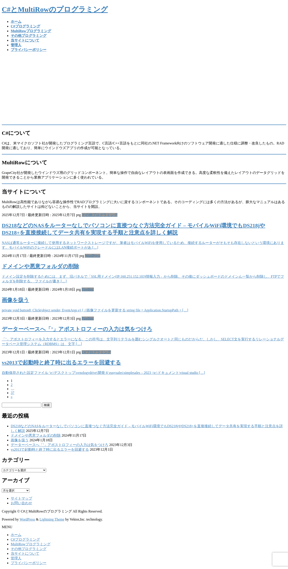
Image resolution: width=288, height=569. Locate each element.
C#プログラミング (96, 352)
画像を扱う (15, 300)
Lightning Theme (52, 519)
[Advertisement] (144, 87)
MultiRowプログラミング (30, 544)
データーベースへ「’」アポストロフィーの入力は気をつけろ (77, 329)
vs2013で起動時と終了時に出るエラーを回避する (61, 362)
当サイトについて (25, 553)
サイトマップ (21, 498)
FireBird (88, 289)
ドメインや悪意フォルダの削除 (40, 266)
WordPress (92, 256)
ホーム (16, 535)
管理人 (16, 558)
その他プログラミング (99, 215)
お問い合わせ (21, 503)
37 (12, 393)
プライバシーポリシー (28, 563)
